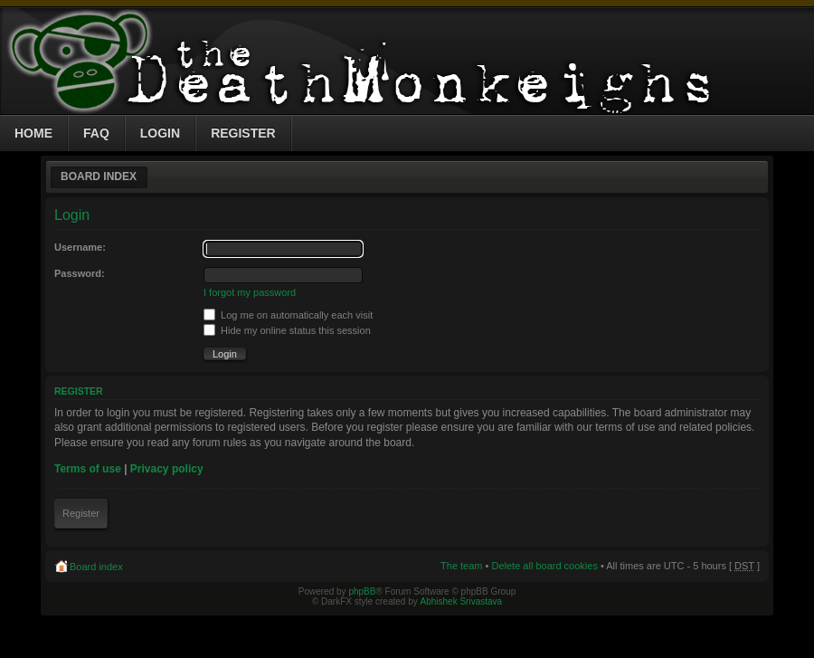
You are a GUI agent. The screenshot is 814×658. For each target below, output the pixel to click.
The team (461, 565)
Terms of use (87, 469)
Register (80, 513)
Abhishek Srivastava (462, 601)
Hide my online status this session (287, 330)
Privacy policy (167, 469)
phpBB (361, 591)
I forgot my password (250, 292)
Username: (80, 247)
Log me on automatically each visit (288, 315)
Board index (99, 176)
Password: (79, 273)
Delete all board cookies (544, 565)
